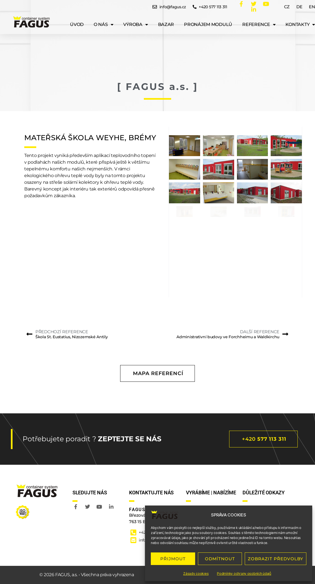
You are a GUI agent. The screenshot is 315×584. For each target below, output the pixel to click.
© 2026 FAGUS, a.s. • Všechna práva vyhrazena (86, 574)
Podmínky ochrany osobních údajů (244, 573)
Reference (258, 21)
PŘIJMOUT (173, 558)
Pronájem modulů (208, 20)
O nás (103, 21)
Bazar (166, 20)
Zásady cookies (196, 573)
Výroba (135, 21)
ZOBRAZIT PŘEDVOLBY (275, 558)
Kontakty (300, 21)
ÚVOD (77, 20)
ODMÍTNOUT (220, 558)
